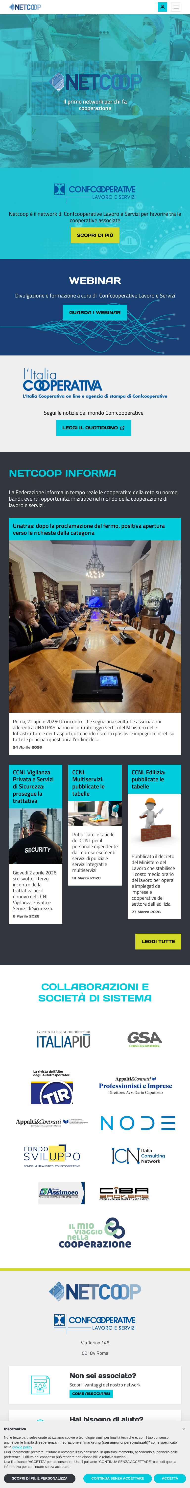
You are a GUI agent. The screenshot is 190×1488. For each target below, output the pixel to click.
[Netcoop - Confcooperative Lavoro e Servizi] (36, 7)
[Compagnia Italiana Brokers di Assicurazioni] (124, 1196)
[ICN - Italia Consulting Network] (138, 1159)
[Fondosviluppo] (52, 1159)
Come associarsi (91, 1397)
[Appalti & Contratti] (52, 1126)
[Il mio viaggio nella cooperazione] (95, 1235)
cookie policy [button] (22, 1447)
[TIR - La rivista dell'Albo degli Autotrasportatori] (52, 1088)
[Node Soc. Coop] (138, 1126)
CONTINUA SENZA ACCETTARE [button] (117, 1478)
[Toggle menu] (176, 7)
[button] (184, 1429)
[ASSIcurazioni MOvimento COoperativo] (61, 1196)
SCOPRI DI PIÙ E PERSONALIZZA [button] (40, 1478)
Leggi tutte (156, 944)
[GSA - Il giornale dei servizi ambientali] (138, 1042)
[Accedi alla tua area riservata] (162, 7)
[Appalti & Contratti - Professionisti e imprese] (135, 1088)
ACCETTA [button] (170, 1478)
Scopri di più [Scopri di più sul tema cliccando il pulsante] (95, 236)
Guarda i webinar (95, 314)
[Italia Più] (63, 1042)
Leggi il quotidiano (93, 430)
